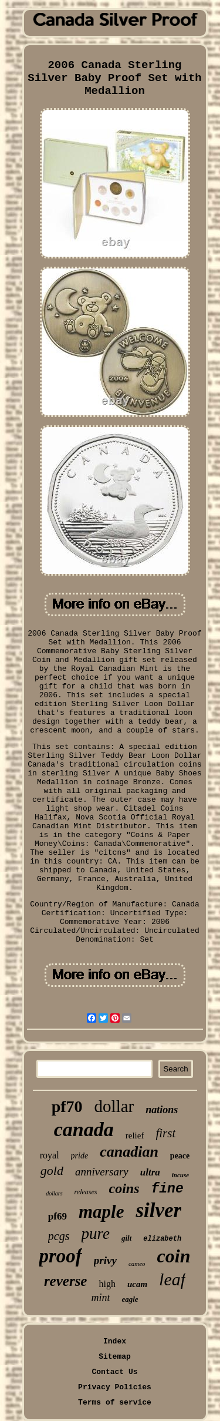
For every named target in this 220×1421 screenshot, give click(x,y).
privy (105, 1260)
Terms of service (114, 1402)
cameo (136, 1263)
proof (60, 1256)
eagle (129, 1299)
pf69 (57, 1216)
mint (100, 1298)
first (165, 1133)
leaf (172, 1279)
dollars (54, 1193)
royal (49, 1155)
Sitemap (115, 1356)
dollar (114, 1106)
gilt (126, 1238)
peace (179, 1155)
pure (96, 1233)
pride (80, 1155)
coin (174, 1256)
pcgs (59, 1235)
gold (51, 1170)
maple (101, 1211)
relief (135, 1135)
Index (114, 1341)
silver (158, 1210)
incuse (180, 1174)
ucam (137, 1284)
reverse (65, 1281)
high (107, 1284)
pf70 (67, 1106)
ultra (150, 1172)
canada (84, 1129)
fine (167, 1189)
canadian (129, 1151)
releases (86, 1192)
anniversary (101, 1171)
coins (124, 1188)
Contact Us (114, 1372)
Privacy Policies (114, 1387)
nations (161, 1110)
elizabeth (162, 1239)
